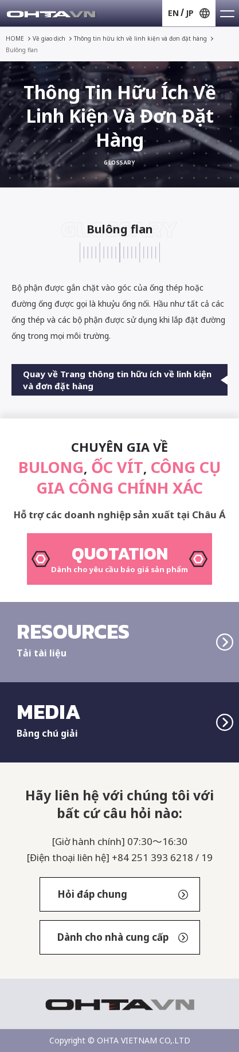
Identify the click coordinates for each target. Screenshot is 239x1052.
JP (190, 12)
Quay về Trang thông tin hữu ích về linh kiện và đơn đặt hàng (125, 379)
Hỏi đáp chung (122, 894)
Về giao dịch (49, 38)
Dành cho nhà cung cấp (122, 937)
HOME (15, 38)
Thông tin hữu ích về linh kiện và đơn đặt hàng (140, 38)
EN (173, 12)
